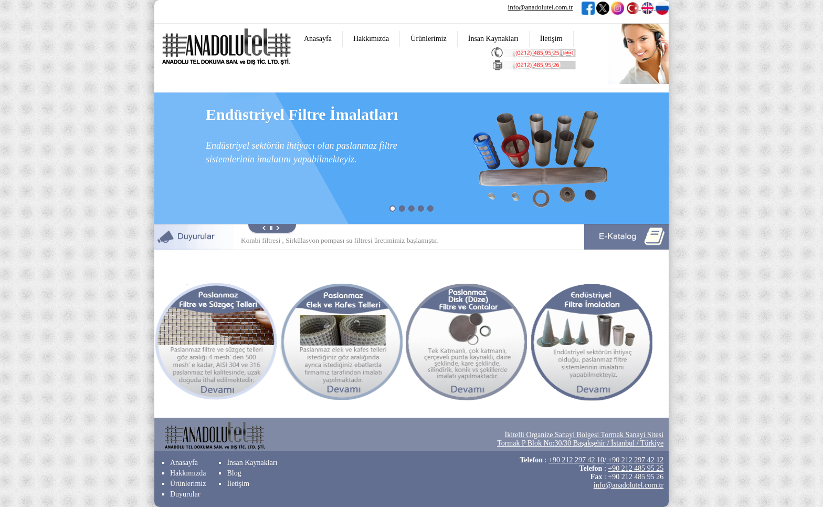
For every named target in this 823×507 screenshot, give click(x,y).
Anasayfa (318, 39)
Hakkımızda (371, 39)
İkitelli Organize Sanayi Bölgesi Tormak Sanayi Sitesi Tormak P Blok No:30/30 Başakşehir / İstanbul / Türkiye (580, 439)
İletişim (551, 39)
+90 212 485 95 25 (635, 468)
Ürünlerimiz (428, 39)
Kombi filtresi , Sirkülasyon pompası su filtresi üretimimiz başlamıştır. (340, 240)
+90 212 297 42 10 (576, 460)
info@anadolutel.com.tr (540, 7)
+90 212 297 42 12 (634, 460)
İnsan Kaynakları (493, 39)
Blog (234, 473)
